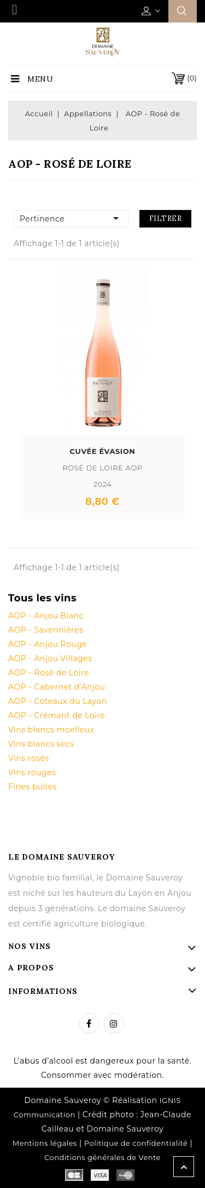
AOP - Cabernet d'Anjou (56, 687)
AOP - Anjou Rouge (47, 644)
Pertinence (71, 218)
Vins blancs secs (41, 744)
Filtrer (165, 218)
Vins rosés (28, 758)
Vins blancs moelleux (51, 730)
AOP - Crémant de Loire (56, 715)
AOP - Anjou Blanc (46, 616)
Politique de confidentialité (136, 1143)
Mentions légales (45, 1143)
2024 (102, 484)
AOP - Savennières (45, 630)
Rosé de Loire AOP (102, 467)
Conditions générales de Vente (102, 1157)
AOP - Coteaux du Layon (57, 701)
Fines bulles (32, 787)
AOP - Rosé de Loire (48, 673)
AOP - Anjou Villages (50, 658)
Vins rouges (32, 772)
